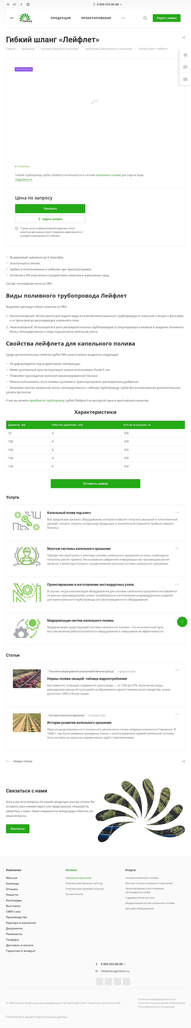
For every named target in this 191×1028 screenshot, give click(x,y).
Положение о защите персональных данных (36, 1017)
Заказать (50, 208)
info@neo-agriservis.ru (115, 971)
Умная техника (74, 894)
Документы (14, 928)
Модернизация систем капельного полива (80, 620)
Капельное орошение (78, 877)
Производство (16, 917)
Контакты (18, 828)
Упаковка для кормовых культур (85, 888)
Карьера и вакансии (21, 923)
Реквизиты (14, 934)
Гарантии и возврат (21, 951)
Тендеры (12, 939)
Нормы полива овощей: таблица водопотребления (87, 679)
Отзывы (12, 889)
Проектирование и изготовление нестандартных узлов (90, 584)
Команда (12, 883)
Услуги (130, 870)
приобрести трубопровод (46, 400)
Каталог (71, 870)
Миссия (11, 878)
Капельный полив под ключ (69, 513)
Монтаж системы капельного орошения (79, 549)
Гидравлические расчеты (140, 897)
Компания (13, 870)
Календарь (14, 900)
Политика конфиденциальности (156, 999)
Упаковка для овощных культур (84, 883)
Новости (12, 894)
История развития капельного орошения (79, 723)
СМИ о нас (13, 911)
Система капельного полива (141, 877)
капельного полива (108, 175)
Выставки (13, 906)
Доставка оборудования (139, 908)
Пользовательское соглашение (156, 1006)
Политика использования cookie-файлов (161, 1003)
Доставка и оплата (19, 945)
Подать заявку (167, 18)
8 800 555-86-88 (108, 4)
